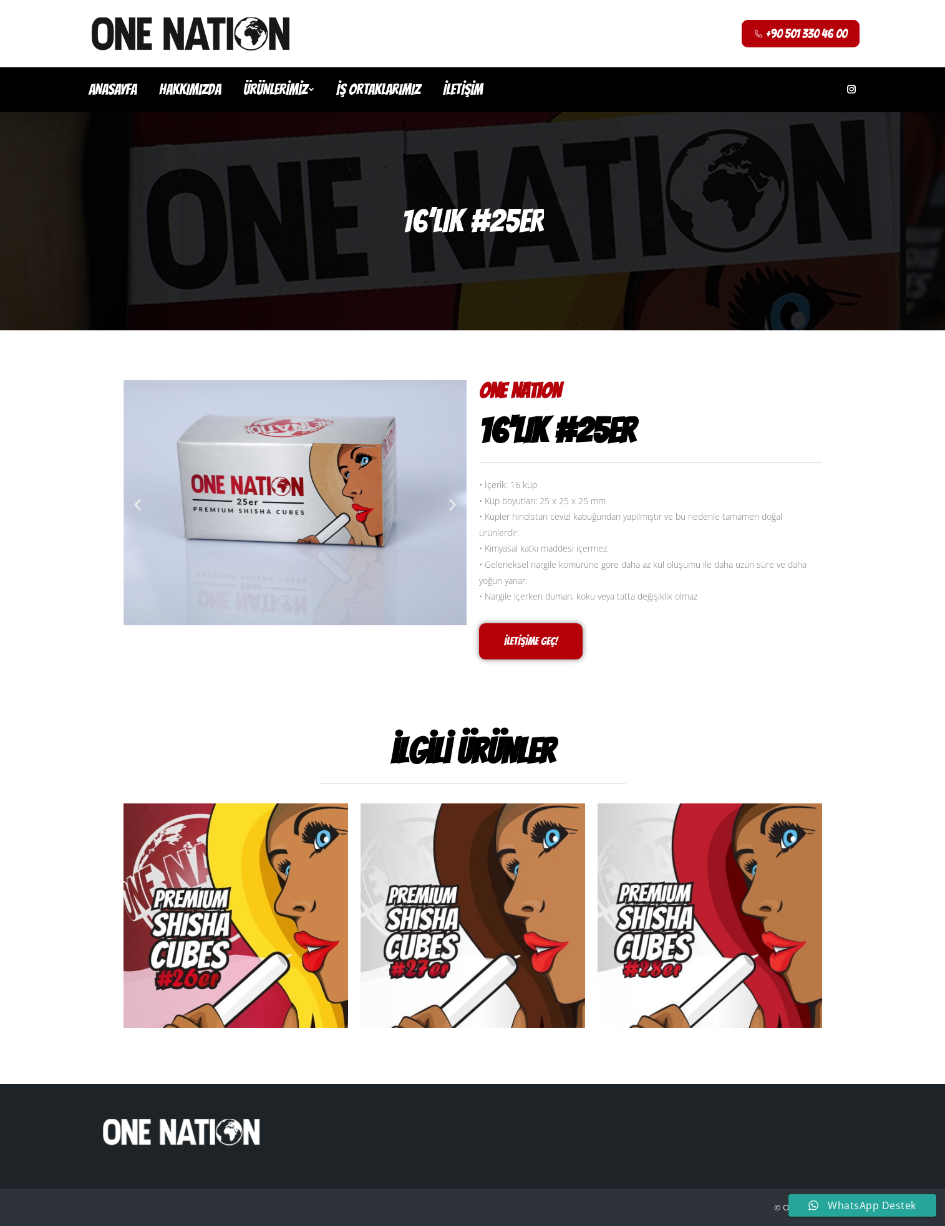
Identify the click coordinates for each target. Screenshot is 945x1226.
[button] (137, 505)
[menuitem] (112, 90)
